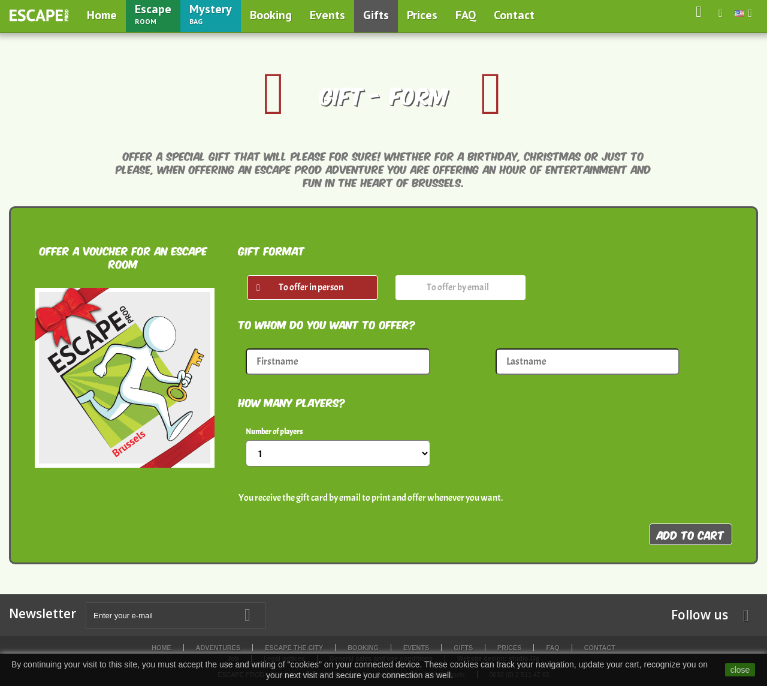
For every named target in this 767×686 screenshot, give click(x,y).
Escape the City (294, 647)
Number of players (274, 432)
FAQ (465, 15)
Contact (514, 15)
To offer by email (458, 287)
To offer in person (311, 287)
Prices (422, 15)
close (740, 670)
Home (102, 15)
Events (327, 15)
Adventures (218, 647)
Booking (271, 15)
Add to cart (690, 534)
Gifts (376, 15)
